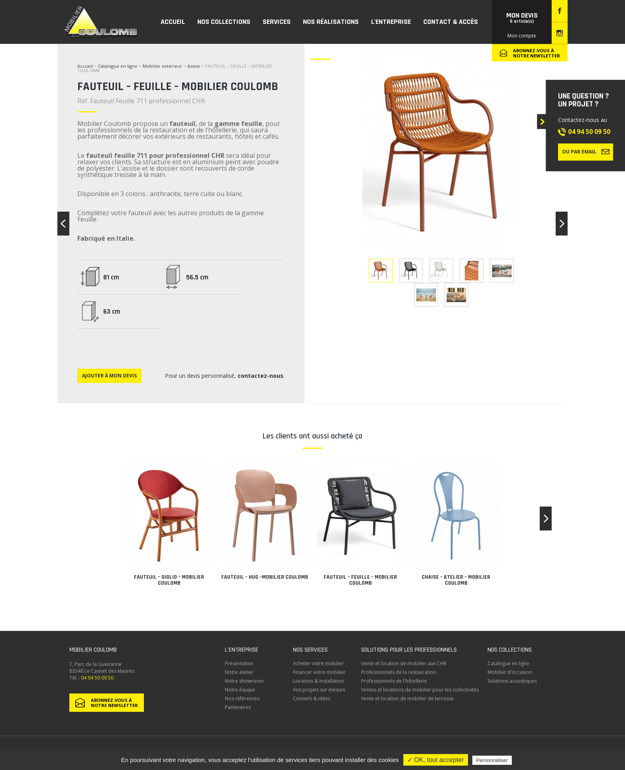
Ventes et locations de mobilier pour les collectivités (420, 689)
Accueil (85, 66)
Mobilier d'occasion (509, 672)
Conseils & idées (311, 698)
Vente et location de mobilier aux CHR (403, 663)
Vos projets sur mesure (319, 689)
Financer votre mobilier (319, 672)
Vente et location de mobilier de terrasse (407, 698)
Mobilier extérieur (162, 66)
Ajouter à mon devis (109, 375)
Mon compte (521, 35)
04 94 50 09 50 (589, 131)
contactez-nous (260, 375)
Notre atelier (239, 672)
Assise (194, 66)
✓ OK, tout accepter (435, 759)
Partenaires (238, 707)
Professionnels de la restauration (398, 672)
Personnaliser (492, 760)
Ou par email (585, 151)
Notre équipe (240, 689)
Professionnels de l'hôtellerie (394, 681)
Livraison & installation (318, 681)
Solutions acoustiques (512, 681)
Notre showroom (244, 681)
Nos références (242, 698)
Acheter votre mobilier (318, 663)
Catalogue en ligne (118, 66)
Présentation (239, 663)
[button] (546, 518)
